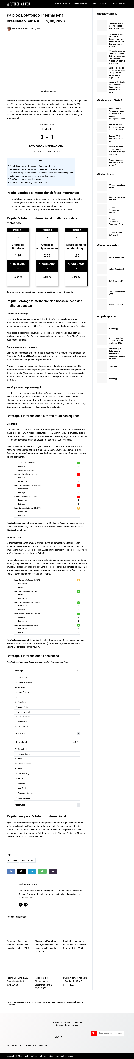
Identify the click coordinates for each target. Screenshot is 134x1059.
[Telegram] (32, 871)
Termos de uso (71, 1025)
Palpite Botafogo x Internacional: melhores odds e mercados (35, 169)
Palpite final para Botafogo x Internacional (27, 182)
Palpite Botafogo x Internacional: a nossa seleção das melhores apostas (40, 173)
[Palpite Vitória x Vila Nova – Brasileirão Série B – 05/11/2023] (75, 965)
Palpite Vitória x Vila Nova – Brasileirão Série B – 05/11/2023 (75, 981)
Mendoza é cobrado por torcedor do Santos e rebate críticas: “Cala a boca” (117, 87)
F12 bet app (113, 329)
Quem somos (56, 1022)
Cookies (59, 1025)
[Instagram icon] (26, 905)
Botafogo (12, 860)
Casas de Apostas (63, 4)
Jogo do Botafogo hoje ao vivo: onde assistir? (116, 162)
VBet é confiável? (116, 305)
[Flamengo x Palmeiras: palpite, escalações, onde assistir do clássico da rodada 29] (47, 929)
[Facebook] (11, 871)
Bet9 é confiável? (116, 281)
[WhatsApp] (42, 871)
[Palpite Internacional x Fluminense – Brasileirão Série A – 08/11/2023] (75, 929)
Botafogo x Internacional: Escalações (25, 179)
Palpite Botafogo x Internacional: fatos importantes (31, 166)
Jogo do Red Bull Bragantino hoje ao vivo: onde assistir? (116, 126)
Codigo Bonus (82, 4)
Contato (67, 1022)
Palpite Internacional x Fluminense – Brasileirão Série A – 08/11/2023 (74, 944)
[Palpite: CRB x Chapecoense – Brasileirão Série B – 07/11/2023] (47, 965)
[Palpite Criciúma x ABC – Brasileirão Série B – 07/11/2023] (19, 965)
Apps (95, 4)
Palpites (105, 4)
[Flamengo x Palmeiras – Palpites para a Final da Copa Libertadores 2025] (19, 929)
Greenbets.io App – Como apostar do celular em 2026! (117, 340)
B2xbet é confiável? (117, 257)
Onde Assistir (120, 4)
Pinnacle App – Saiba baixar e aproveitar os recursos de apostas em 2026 (117, 353)
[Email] (53, 871)
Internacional (28, 860)
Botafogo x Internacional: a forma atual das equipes (31, 176)
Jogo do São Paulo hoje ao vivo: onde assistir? (116, 138)
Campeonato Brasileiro (35, 104)
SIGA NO (59, 1037)
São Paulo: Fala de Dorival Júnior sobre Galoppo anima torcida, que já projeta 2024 (117, 73)
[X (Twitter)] (21, 871)
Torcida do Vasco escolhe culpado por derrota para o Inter (117, 25)
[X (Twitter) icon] (21, 905)
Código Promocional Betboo (114, 210)
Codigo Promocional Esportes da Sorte (116, 221)
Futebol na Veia (13, 1002)
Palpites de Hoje (28, 1002)
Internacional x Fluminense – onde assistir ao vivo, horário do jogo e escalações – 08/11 (117, 114)
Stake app (113, 367)
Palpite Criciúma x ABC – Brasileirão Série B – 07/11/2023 (18, 981)
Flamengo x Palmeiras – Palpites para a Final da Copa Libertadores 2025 (18, 944)
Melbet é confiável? (117, 269)
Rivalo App (113, 378)
